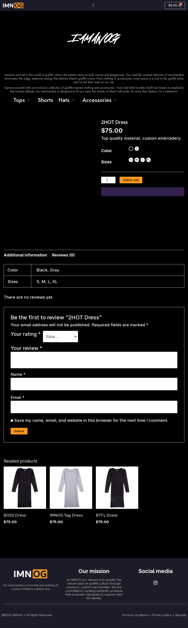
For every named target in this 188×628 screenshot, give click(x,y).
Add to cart (131, 180)
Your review (26, 349)
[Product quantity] (108, 180)
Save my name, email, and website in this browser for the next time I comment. (91, 421)
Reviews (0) (64, 255)
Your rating (26, 334)
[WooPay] (142, 192)
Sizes (106, 162)
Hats (68, 100)
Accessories (100, 100)
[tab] (26, 255)
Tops (22, 100)
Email (17, 398)
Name (18, 375)
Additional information (26, 255)
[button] (93, 5)
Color (106, 150)
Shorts (45, 100)
